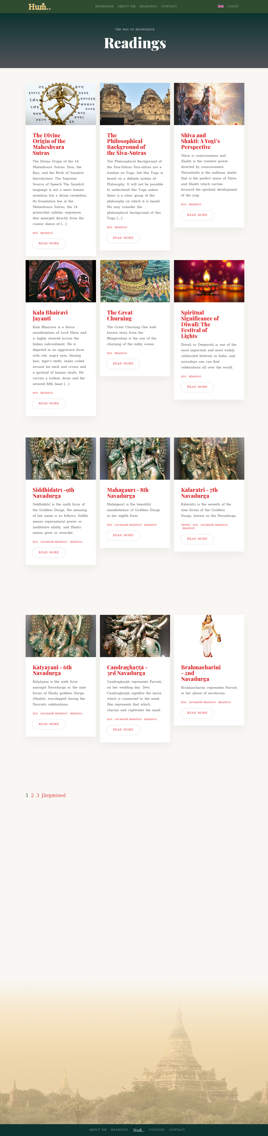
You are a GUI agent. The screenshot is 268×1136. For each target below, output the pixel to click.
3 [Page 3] (37, 796)
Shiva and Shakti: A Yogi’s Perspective (200, 141)
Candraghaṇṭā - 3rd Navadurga (127, 670)
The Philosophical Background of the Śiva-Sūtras (126, 144)
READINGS (148, 6)
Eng (35, 233)
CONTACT (169, 6)
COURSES (157, 1130)
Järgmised (54, 796)
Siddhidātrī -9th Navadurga (53, 492)
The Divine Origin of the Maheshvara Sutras (49, 144)
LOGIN (233, 6)
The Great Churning (120, 315)
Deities (186, 525)
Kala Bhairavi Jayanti (50, 315)
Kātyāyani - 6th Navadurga (52, 670)
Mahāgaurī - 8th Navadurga (128, 492)
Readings (46, 233)
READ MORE (49, 243)
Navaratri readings (54, 542)
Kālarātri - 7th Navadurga (199, 492)
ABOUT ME (127, 6)
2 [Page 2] (32, 796)
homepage (104, 6)
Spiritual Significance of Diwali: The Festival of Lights (200, 324)
